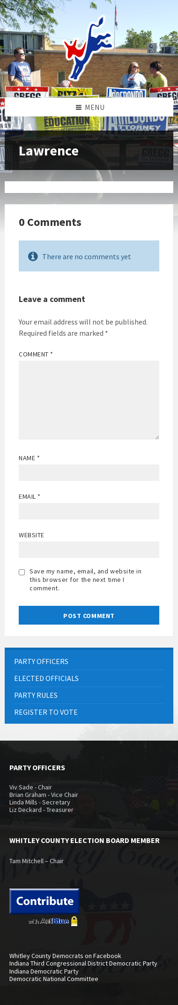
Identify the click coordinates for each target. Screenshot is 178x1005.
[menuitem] (89, 661)
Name (29, 458)
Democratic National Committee (53, 978)
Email (30, 496)
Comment (36, 354)
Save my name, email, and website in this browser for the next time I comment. (86, 579)
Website (31, 535)
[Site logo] (89, 79)
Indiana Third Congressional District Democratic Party (83, 963)
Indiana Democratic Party (44, 971)
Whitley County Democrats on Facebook (65, 955)
